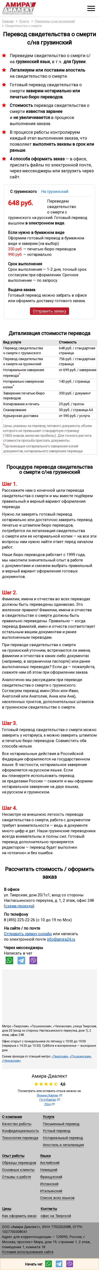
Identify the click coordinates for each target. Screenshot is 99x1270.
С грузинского (23, 191)
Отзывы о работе (16, 1177)
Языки (45, 1156)
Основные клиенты (18, 1170)
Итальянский (51, 1191)
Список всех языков (57, 1198)
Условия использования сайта (27, 1252)
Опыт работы (13, 1156)
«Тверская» (60, 1056)
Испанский (49, 1184)
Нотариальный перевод (63, 1138)
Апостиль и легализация (63, 1145)
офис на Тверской (55, 1216)
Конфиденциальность (20, 1131)
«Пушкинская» (80, 1056)
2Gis (47, 1104)
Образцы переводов (19, 1163)
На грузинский (54, 191)
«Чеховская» (11, 1061)
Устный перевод (56, 1131)
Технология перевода (20, 1138)
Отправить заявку (49, 311)
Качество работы (17, 1124)
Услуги (48, 1117)
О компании (12, 1117)
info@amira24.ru (61, 939)
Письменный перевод (61, 1124)
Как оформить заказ (19, 1216)
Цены (6, 1209)
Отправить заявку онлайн (28, 933)
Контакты (48, 1209)
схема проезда (19, 906)
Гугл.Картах (47, 1100)
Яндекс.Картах (47, 1095)
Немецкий (48, 1170)
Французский (51, 1177)
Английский (49, 1163)
